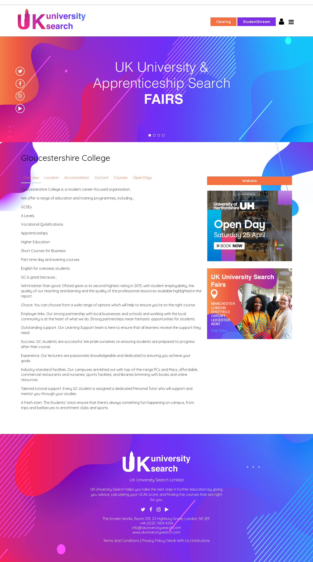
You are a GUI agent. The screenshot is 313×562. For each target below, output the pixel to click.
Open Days (142, 177)
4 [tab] (163, 135)
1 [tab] (150, 135)
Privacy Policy (153, 540)
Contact (101, 177)
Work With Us (178, 540)
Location (51, 177)
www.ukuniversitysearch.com (156, 532)
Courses (121, 177)
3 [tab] (159, 135)
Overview (31, 177)
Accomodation (76, 177)
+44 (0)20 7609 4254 (156, 523)
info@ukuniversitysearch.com (156, 527)
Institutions (201, 540)
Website (249, 180)
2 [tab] (154, 135)
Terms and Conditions (121, 540)
